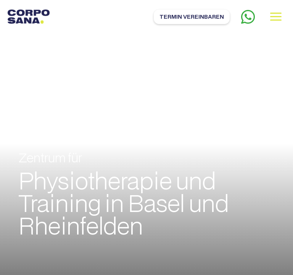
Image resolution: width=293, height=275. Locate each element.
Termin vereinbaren (191, 16)
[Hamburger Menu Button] (275, 17)
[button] (275, 17)
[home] (29, 17)
